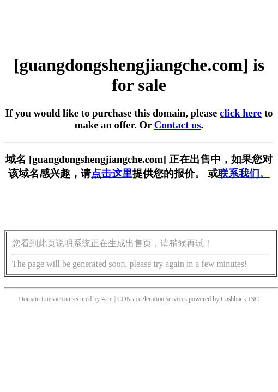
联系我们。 (244, 173)
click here (241, 113)
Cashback (233, 299)
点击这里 (111, 173)
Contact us (177, 125)
